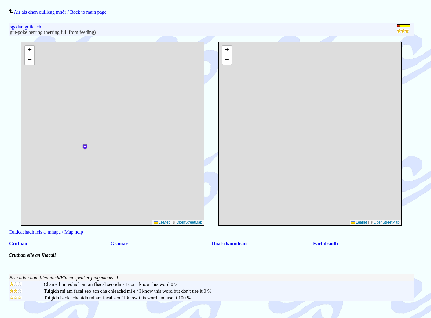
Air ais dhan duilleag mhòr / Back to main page (57, 12)
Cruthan (18, 243)
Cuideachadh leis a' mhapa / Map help (46, 232)
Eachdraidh (325, 243)
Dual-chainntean (229, 243)
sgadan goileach (25, 26)
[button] (227, 50)
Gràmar (119, 243)
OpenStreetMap (387, 222)
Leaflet (359, 222)
